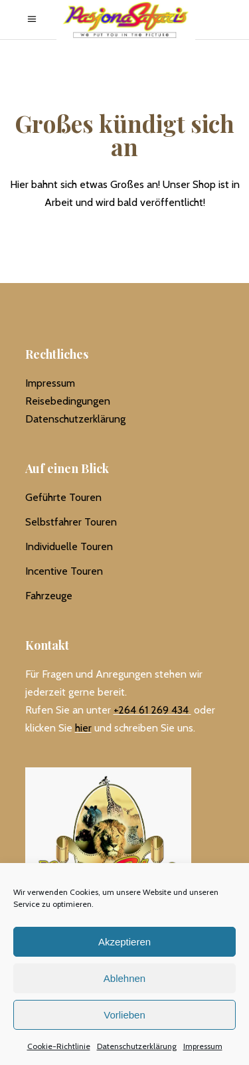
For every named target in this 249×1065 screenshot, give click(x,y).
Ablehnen (124, 978)
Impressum (202, 1046)
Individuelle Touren (69, 546)
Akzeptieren (124, 941)
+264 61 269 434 (151, 710)
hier (83, 728)
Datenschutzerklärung (137, 1046)
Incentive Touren (64, 571)
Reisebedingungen (67, 401)
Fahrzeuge (48, 595)
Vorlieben (124, 1014)
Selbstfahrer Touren (71, 522)
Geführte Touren (63, 497)
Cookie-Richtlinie (58, 1046)
